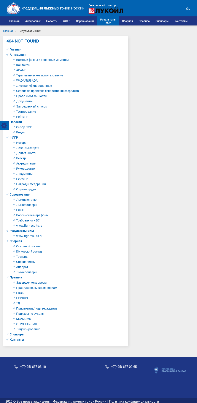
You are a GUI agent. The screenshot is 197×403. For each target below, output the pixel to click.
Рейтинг (22, 117)
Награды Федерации (31, 184)
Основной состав (28, 246)
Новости (16, 122)
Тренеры (22, 256)
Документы (24, 101)
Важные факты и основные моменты (42, 60)
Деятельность (26, 153)
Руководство (25, 168)
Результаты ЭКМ (22, 231)
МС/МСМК (23, 319)
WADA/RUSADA (27, 80)
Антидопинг (18, 54)
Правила (16, 277)
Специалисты (25, 262)
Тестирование (26, 111)
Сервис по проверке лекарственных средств (47, 91)
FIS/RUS (22, 298)
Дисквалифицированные (34, 86)
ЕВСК (20, 293)
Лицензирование (28, 329)
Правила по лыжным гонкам (36, 288)
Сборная (16, 241)
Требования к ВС (28, 220)
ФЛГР (14, 137)
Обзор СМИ (24, 127)
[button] (32, 20)
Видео (20, 132)
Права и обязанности (31, 96)
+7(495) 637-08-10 (33, 366)
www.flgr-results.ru (29, 225)
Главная (8, 31)
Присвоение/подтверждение (36, 308)
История (22, 143)
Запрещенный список (31, 106)
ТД (18, 303)
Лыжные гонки (26, 200)
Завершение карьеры (31, 282)
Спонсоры (17, 334)
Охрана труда (26, 189)
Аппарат (22, 267)
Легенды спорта (27, 148)
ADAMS (21, 70)
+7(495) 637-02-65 (124, 366)
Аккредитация (26, 163)
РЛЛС (20, 210)
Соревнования (20, 194)
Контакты (23, 65)
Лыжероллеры (26, 205)
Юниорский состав (29, 251)
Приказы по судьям (30, 313)
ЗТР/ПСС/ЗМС (26, 324)
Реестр (21, 158)
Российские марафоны (32, 215)
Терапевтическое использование (39, 75)
